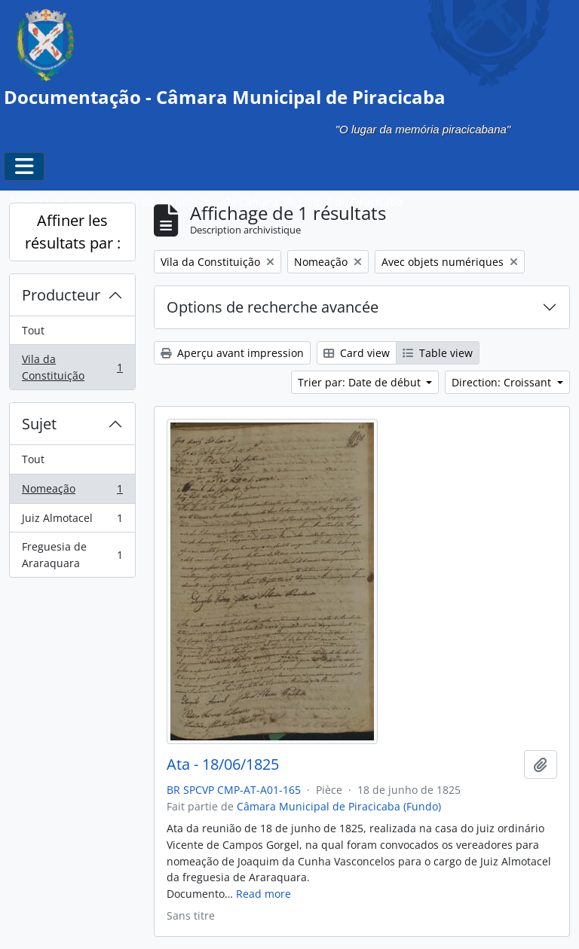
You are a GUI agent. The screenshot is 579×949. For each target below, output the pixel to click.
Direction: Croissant (503, 382)
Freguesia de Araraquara (72, 554)
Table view (438, 353)
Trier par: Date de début (361, 382)
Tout (33, 330)
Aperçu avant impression (232, 353)
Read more (263, 893)
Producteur (61, 295)
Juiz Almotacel (72, 521)
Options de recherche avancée (272, 307)
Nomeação (72, 492)
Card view (356, 353)
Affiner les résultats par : (73, 231)
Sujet (39, 423)
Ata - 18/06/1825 (223, 764)
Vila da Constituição (72, 367)
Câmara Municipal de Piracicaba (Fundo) (339, 806)
